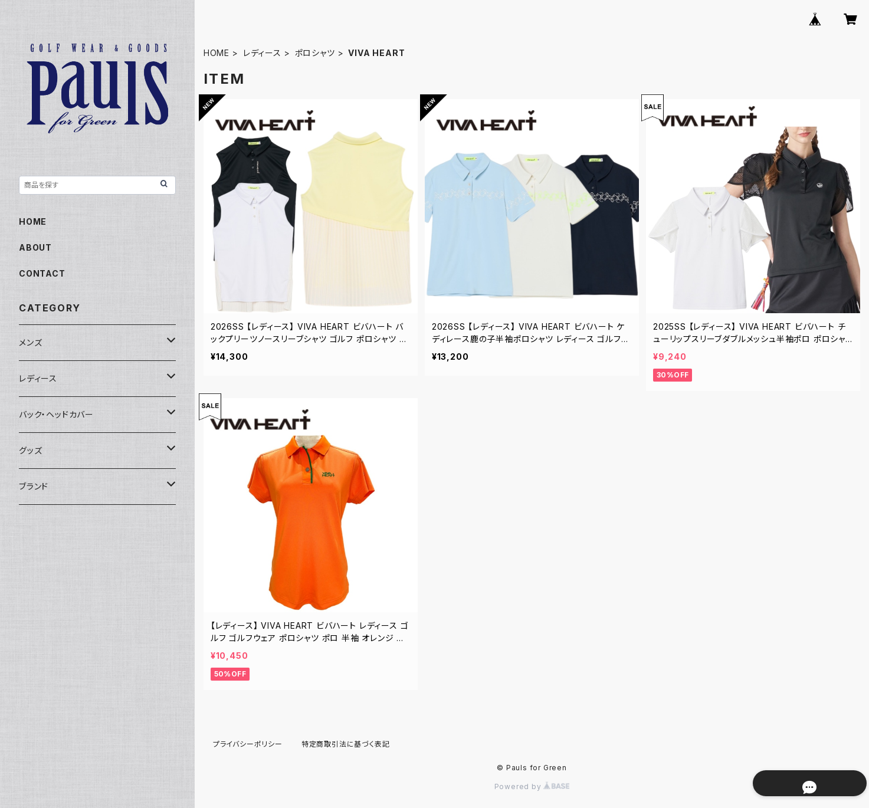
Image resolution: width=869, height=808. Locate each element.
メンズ (30, 342)
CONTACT (42, 273)
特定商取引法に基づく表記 (345, 744)
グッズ (30, 450)
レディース (262, 53)
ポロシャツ (315, 53)
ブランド (33, 486)
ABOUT (35, 247)
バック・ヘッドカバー (56, 414)
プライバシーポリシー (248, 744)
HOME (216, 53)
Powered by (532, 786)
